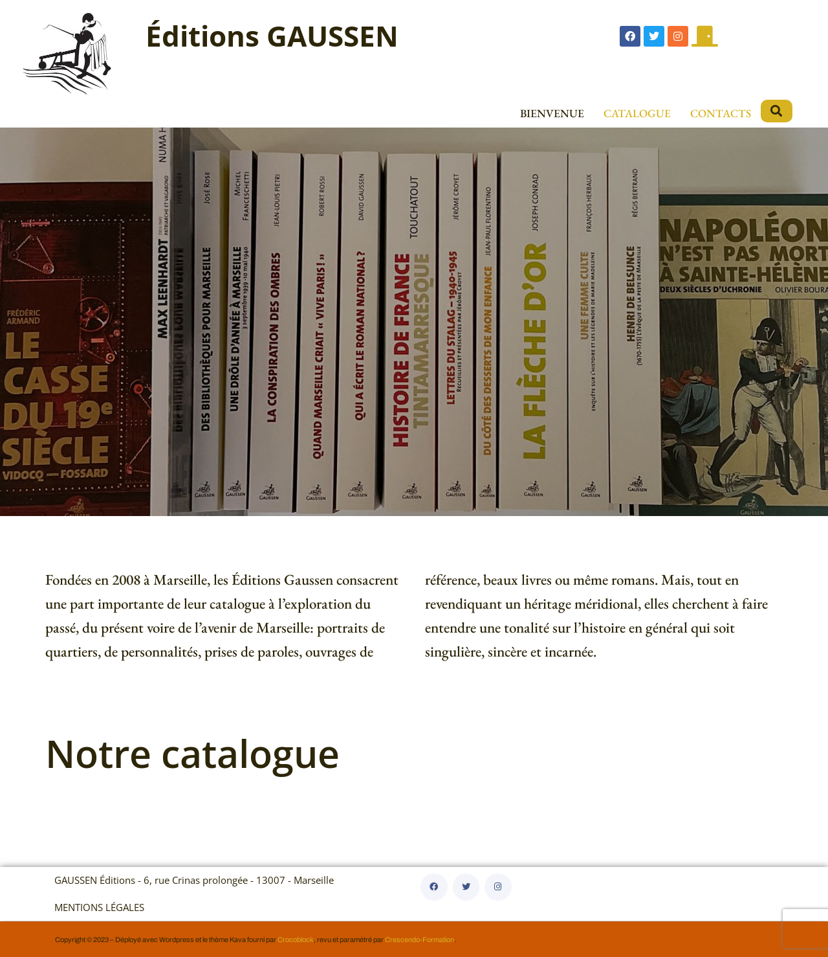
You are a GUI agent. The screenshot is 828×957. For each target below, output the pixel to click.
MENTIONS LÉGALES (99, 907)
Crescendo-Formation (419, 939)
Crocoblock (296, 939)
